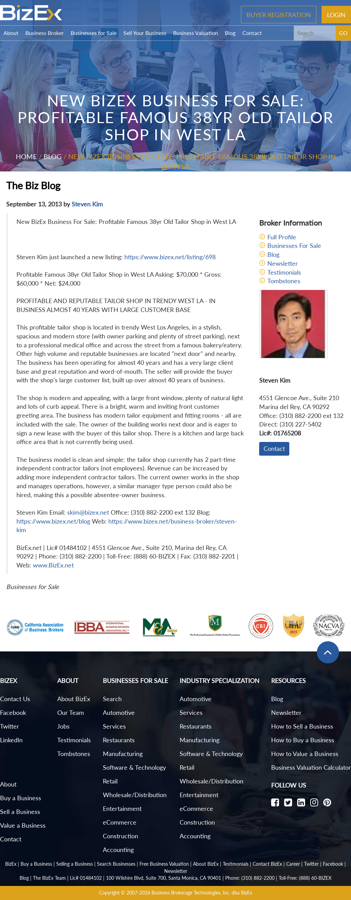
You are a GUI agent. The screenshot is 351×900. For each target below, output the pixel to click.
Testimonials (284, 272)
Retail (110, 781)
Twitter (9, 726)
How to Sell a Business (302, 726)
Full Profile (281, 237)
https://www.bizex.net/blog (53, 521)
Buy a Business (20, 798)
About (11, 32)
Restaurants (119, 740)
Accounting (118, 849)
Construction (120, 836)
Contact (252, 32)
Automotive (119, 712)
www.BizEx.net (53, 565)
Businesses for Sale (94, 32)
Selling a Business (74, 864)
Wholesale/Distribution (135, 795)
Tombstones (283, 281)
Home (26, 156)
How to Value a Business (304, 753)
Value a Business (23, 825)
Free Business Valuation (164, 864)
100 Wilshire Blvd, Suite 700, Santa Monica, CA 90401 (163, 878)
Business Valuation (195, 32)
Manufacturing (123, 753)
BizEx (10, 864)
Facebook (13, 712)
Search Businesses (116, 864)
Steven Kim (87, 204)
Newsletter (282, 263)
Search (112, 699)
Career (293, 864)
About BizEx (73, 699)
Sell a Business (20, 811)
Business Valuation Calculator (311, 767)
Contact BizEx (267, 864)
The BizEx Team (49, 878)
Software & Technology (134, 767)
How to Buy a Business (302, 740)
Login (336, 14)
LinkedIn (11, 740)
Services (114, 726)
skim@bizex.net (88, 512)
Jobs (63, 726)
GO (343, 32)
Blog (230, 32)
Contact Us (15, 699)
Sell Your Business (144, 32)
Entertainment (122, 808)
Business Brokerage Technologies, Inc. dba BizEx (202, 893)
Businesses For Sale (294, 245)
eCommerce (119, 822)
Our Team (70, 712)
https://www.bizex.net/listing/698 (170, 257)
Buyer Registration (278, 14)
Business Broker (44, 32)
